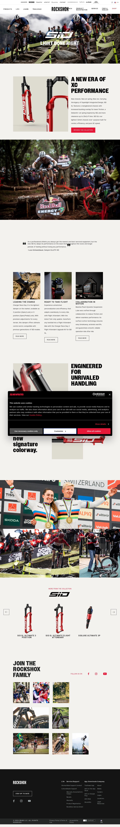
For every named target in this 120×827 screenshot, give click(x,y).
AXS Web (88, 799)
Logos (99, 795)
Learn (26, 9)
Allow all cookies (94, 431)
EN (116, 2)
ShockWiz (88, 802)
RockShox (16, 61)
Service (94, 8)
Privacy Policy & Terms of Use (58, 821)
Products (7, 9)
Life (17, 9)
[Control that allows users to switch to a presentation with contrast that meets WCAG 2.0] (89, 820)
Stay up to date (22, 793)
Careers (99, 792)
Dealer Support (72, 789)
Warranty (70, 800)
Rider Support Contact (74, 785)
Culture (63, 789)
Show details (100, 424)
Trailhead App (89, 785)
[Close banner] (109, 394)
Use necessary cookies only (26, 431)
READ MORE (20, 336)
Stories (63, 785)
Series (24, 61)
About (99, 785)
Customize (60, 431)
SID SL (31, 61)
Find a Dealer (105, 9)
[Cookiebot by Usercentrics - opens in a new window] (94, 394)
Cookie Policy (35, 415)
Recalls (69, 797)
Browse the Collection (83, 130)
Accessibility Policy (74, 821)
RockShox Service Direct (75, 807)
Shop (114, 8)
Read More (82, 338)
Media (99, 789)
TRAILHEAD (37, 9)
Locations (100, 798)
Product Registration (82, 9)
